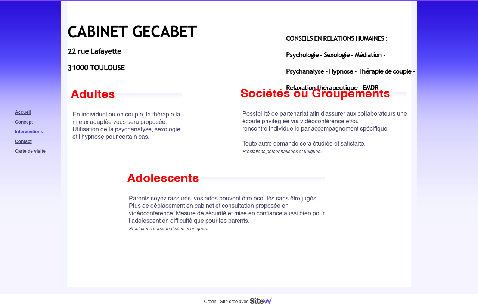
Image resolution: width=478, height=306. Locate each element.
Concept (24, 122)
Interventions (29, 131)
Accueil (23, 112)
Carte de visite (30, 151)
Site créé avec (248, 301)
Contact (23, 141)
